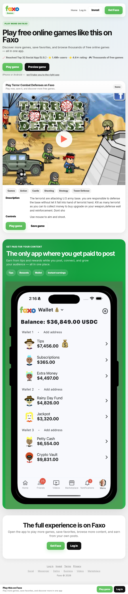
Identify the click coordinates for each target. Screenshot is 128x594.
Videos (80, 571)
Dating (56, 571)
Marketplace (94, 571)
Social (31, 571)
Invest (95, 10)
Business (68, 571)
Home (74, 10)
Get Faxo (113, 10)
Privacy (77, 566)
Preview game (37, 66)
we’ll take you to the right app (43, 74)
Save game (38, 226)
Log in (82, 10)
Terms (67, 566)
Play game (12, 66)
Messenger (43, 571)
